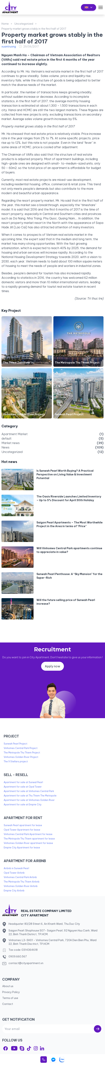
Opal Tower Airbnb (14, 872)
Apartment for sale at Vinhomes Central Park (29, 791)
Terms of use (10, 998)
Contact (7, 1004)
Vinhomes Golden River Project (24, 414)
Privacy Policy (11, 992)
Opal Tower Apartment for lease (22, 829)
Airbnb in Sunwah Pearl (16, 868)
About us (7, 986)
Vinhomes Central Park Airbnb (20, 877)
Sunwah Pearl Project (69, 414)
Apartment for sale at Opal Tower (23, 786)
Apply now (52, 666)
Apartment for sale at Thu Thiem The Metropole (30, 795)
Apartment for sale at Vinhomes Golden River (29, 800)
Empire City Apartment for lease (22, 847)
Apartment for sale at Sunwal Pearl (23, 782)
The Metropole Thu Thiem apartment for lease (29, 838)
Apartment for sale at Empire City (22, 804)
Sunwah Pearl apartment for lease (23, 825)
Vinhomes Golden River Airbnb (21, 886)
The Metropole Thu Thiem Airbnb (21, 881)
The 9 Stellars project (16, 761)
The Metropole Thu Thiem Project (77, 362)
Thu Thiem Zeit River (16, 362)
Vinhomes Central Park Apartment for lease (28, 834)
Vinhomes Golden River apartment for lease (28, 843)
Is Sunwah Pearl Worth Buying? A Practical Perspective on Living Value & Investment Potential (65, 474)
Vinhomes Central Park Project (20, 748)
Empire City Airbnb (14, 890)
